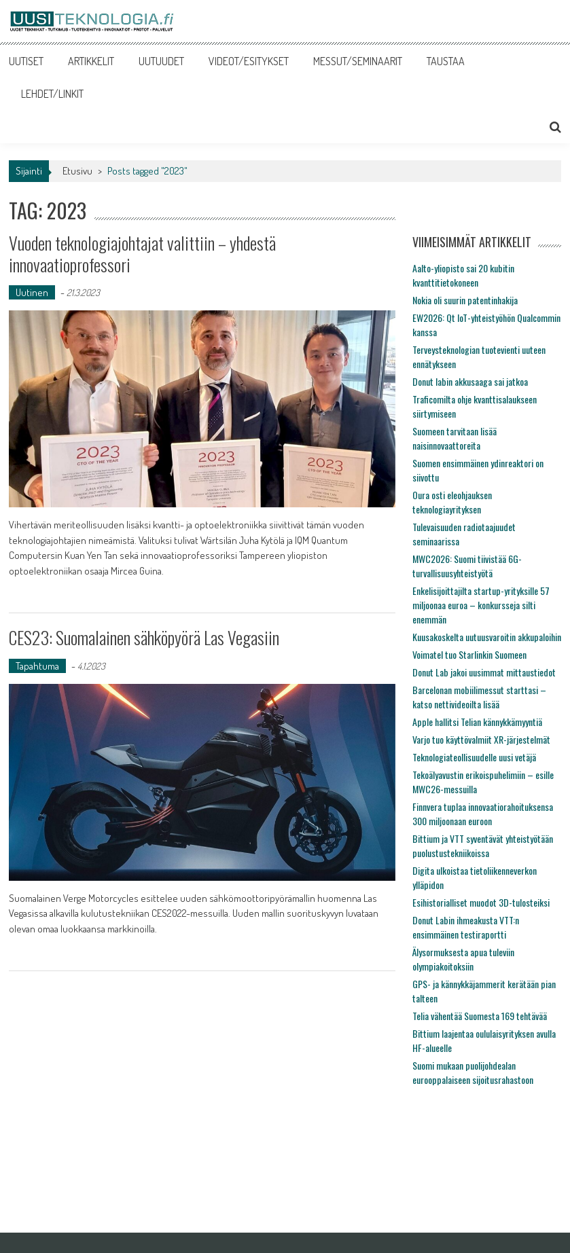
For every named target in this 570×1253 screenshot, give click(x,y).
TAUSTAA (446, 61)
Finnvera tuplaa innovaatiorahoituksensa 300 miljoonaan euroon (482, 813)
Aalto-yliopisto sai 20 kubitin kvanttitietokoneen (463, 275)
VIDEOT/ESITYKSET (249, 61)
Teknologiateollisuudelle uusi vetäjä (474, 757)
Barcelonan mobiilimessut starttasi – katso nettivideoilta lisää (479, 697)
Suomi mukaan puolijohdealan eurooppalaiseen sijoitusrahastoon (472, 1072)
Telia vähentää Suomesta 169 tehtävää (479, 1016)
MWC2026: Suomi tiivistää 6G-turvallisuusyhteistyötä (467, 565)
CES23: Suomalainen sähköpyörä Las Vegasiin (144, 637)
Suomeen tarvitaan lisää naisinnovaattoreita (454, 438)
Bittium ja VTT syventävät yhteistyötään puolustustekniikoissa (482, 845)
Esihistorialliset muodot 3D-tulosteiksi (481, 902)
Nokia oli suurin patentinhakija (465, 300)
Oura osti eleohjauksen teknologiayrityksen (452, 502)
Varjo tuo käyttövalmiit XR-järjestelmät (481, 739)
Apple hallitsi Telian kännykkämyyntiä (477, 721)
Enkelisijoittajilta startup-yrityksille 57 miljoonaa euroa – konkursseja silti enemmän (481, 604)
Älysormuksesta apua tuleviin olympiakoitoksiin (463, 959)
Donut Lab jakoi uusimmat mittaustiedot (484, 672)
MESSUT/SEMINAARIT (357, 61)
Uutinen (32, 292)
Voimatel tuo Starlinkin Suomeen (469, 654)
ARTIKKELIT (91, 61)
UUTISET (26, 61)
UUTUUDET (161, 61)
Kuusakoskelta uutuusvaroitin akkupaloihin (486, 637)
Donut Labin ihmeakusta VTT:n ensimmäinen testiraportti (465, 927)
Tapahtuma (37, 665)
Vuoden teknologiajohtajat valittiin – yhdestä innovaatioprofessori (142, 253)
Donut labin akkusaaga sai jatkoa (470, 381)
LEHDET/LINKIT (52, 94)
